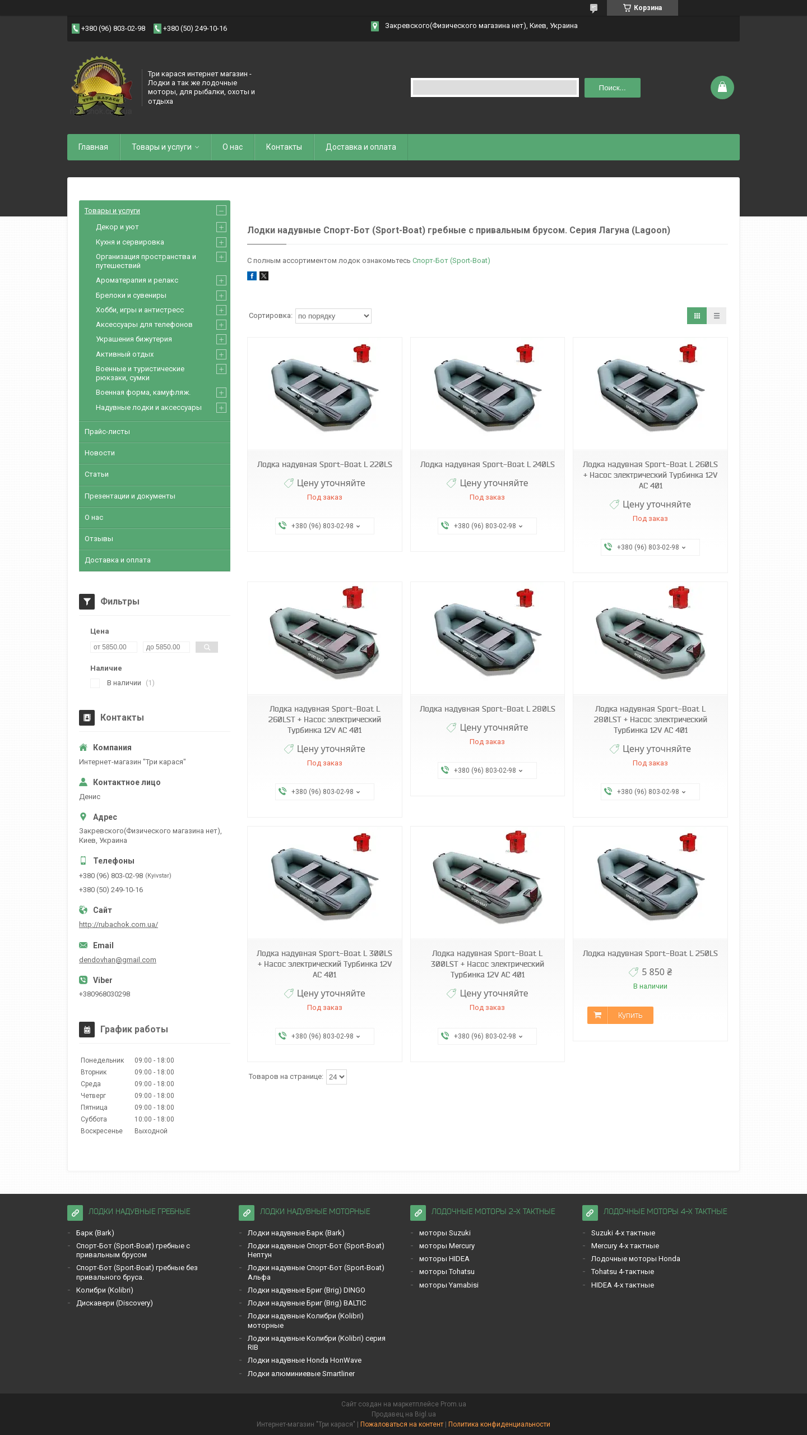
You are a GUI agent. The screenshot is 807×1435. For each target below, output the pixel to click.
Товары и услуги (162, 146)
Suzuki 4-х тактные (623, 1233)
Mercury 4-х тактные (625, 1246)
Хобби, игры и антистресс (140, 310)
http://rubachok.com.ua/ (118, 924)
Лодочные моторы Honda (635, 1258)
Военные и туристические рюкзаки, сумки (140, 373)
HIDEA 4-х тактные (622, 1285)
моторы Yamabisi (449, 1285)
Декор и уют (117, 227)
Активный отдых (125, 354)
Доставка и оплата (361, 146)
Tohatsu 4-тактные (622, 1271)
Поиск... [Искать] (612, 88)
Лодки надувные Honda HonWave (304, 1360)
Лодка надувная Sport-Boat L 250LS (650, 953)
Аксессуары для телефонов (144, 324)
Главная (93, 146)
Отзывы (99, 538)
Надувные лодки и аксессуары (149, 407)
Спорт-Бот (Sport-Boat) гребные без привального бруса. (137, 1272)
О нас (232, 146)
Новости (100, 453)
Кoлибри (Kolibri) (104, 1290)
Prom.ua (453, 1404)
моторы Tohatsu (447, 1271)
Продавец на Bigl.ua (404, 1414)
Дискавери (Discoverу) (114, 1303)
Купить (630, 1015)
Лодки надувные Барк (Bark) (296, 1233)
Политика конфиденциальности (499, 1424)
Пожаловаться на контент (401, 1424)
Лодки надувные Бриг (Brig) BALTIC (307, 1303)
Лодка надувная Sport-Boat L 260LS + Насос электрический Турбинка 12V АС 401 (650, 475)
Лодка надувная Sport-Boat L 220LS (324, 464)
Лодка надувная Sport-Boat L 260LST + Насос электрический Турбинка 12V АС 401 (324, 719)
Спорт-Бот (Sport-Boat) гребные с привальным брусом (133, 1250)
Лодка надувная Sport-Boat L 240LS (487, 464)
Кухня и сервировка (130, 242)
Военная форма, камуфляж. (143, 392)
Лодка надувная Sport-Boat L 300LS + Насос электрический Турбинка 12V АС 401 (324, 964)
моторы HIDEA (444, 1258)
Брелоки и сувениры (131, 295)
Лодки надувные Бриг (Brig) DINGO (306, 1290)
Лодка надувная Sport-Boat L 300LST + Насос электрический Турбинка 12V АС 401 (487, 964)
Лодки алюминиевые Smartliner (301, 1373)
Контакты (284, 146)
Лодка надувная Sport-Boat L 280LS (487, 708)
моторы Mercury (447, 1246)
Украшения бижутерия (134, 339)
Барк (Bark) (95, 1233)
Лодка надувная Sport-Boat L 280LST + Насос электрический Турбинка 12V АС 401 (650, 719)
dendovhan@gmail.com (117, 960)
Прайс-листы (107, 431)
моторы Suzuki (445, 1233)
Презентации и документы (130, 496)
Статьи (97, 474)
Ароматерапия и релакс (137, 280)
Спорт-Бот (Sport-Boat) (451, 260)
